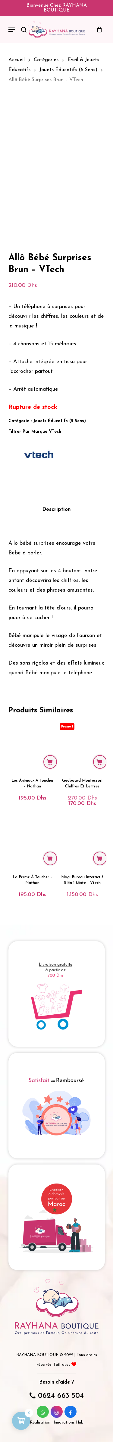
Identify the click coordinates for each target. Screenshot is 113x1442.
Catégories (46, 59)
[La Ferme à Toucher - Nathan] (32, 842)
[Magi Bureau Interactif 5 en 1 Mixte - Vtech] (82, 842)
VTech (55, 431)
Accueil (16, 59)
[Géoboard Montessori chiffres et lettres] (82, 746)
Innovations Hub (68, 1422)
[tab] (56, 509)
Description (56, 509)
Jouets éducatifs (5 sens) (68, 69)
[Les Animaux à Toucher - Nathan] (32, 746)
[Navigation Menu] (11, 30)
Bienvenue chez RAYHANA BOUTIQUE (57, 8)
